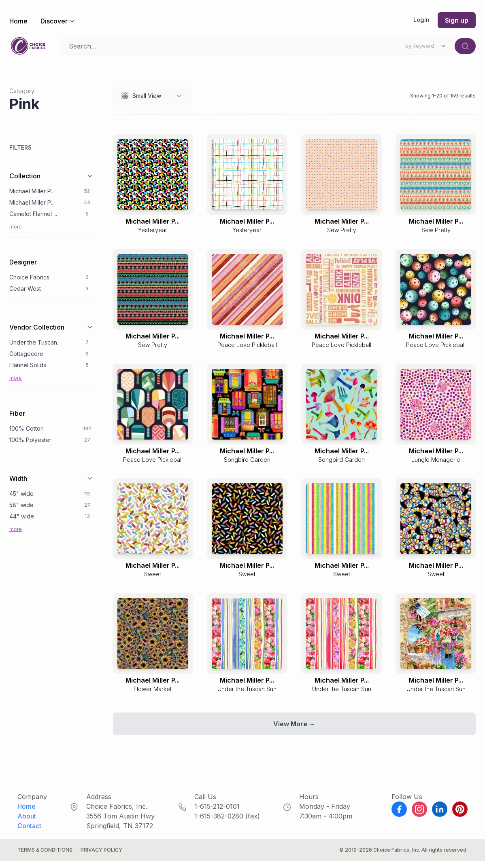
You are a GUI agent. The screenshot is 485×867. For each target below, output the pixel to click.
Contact (29, 831)
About (26, 822)
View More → (294, 729)
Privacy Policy (101, 855)
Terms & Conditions (44, 855)
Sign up (456, 20)
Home (18, 21)
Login (421, 20)
